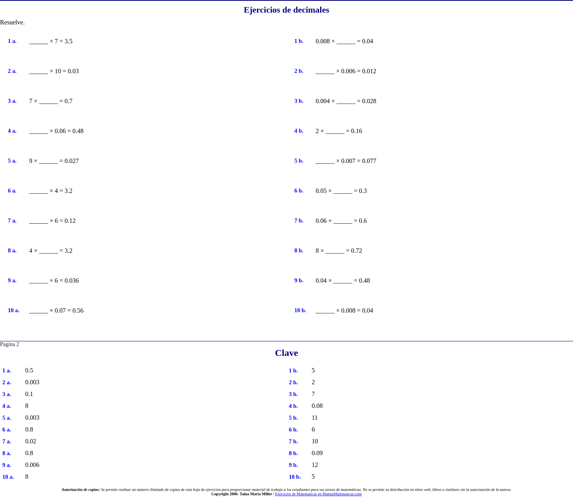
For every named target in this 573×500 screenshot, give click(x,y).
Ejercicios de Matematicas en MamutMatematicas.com (318, 494)
